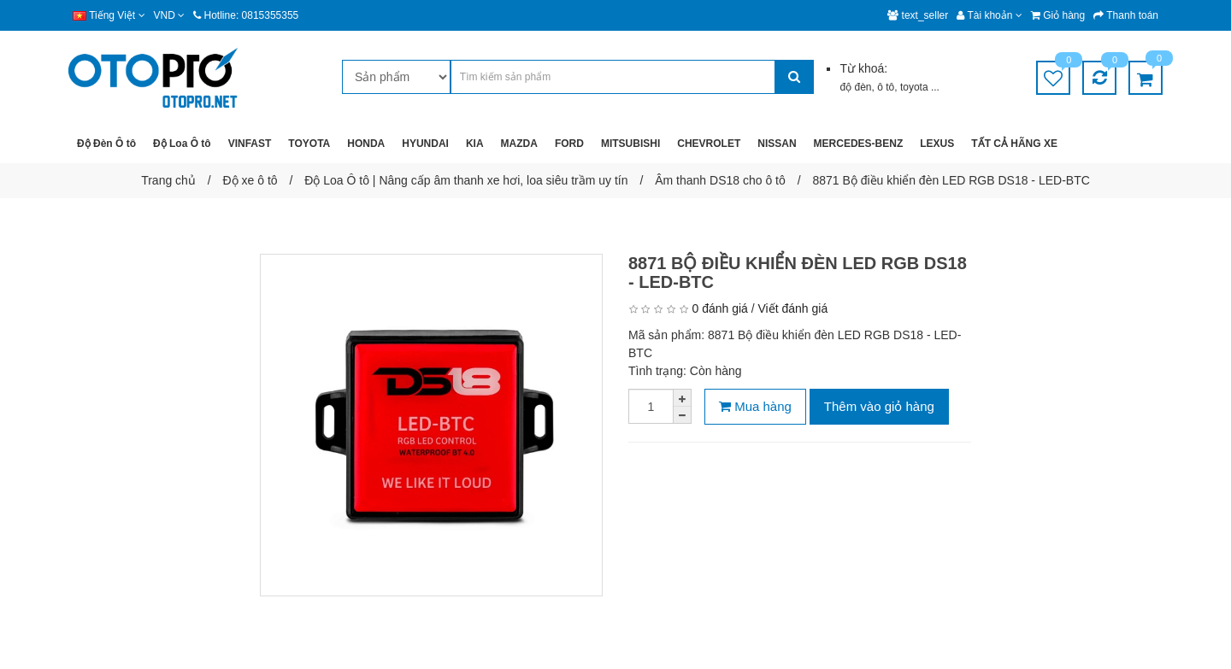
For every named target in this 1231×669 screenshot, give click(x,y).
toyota (915, 87)
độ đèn (855, 87)
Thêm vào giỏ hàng (879, 406)
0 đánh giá (719, 308)
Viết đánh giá (793, 308)
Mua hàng (755, 406)
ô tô (885, 87)
